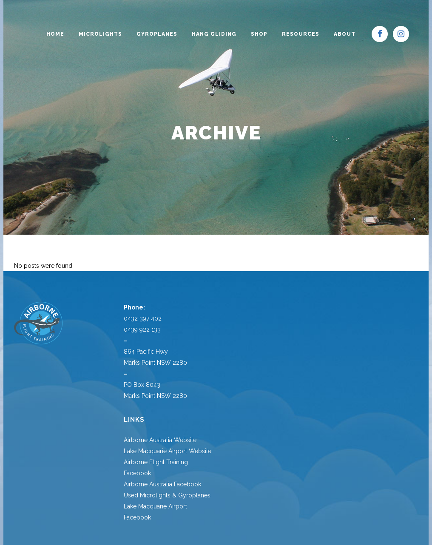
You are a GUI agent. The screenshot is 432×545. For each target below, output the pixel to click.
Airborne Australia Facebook (162, 484)
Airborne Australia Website (160, 440)
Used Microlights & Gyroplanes (167, 495)
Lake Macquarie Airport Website (167, 451)
